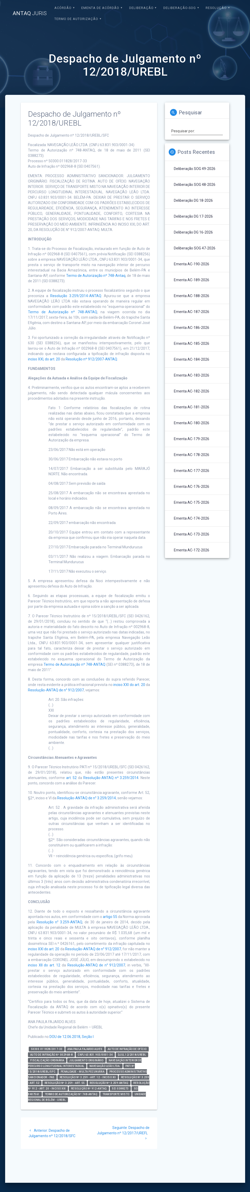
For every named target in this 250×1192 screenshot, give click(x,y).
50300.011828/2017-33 (47, 1049)
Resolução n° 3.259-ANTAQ (59, 922)
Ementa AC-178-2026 (191, 455)
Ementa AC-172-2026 (191, 550)
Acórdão (63, 8)
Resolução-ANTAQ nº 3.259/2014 (110, 778)
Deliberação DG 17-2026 (193, 216)
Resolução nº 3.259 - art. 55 (65, 1083)
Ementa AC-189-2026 (191, 280)
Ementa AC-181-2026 (191, 407)
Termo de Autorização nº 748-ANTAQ (62, 312)
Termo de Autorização (76, 19)
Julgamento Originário (86, 1060)
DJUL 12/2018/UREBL (132, 1054)
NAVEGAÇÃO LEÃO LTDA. (105, 1066)
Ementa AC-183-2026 (191, 375)
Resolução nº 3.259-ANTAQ (109, 1083)
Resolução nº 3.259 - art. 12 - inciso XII (88, 1077)
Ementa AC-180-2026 (191, 423)
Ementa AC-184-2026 (191, 359)
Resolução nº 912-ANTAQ (89, 1088)
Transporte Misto (116, 1094)
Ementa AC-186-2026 (191, 328)
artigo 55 (110, 917)
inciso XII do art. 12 (44, 965)
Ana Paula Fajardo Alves (85, 1049)
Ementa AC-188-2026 (191, 296)
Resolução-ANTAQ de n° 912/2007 (56, 690)
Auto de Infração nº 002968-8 (51, 1054)
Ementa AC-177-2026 (191, 471)
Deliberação (141, 8)
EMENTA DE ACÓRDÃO (100, 8)
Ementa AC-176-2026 (191, 486)
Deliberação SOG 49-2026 (194, 169)
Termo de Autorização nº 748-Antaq (96, 276)
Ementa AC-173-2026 (191, 534)
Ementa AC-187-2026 (191, 312)
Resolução (216, 8)
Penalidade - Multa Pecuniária (83, 1071)
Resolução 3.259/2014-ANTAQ (75, 296)
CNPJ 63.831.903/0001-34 (95, 1054)
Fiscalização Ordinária (47, 1060)
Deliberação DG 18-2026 (193, 200)
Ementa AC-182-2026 (191, 391)
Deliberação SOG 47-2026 (194, 248)
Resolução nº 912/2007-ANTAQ (91, 359)
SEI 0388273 (120, 1088)
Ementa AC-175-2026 (191, 502)
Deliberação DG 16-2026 (193, 232)
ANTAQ (30, 13)
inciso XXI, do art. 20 (44, 359)
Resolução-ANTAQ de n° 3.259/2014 (86, 798)
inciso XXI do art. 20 (129, 685)
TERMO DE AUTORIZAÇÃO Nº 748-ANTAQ (71, 1094)
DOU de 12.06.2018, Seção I (71, 1037)
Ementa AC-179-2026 (191, 439)
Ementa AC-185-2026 (191, 343)
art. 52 (71, 778)
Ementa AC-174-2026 (191, 518)
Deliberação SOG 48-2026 (194, 185)
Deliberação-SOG (179, 8)
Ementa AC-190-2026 (191, 264)
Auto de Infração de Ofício (127, 1049)
